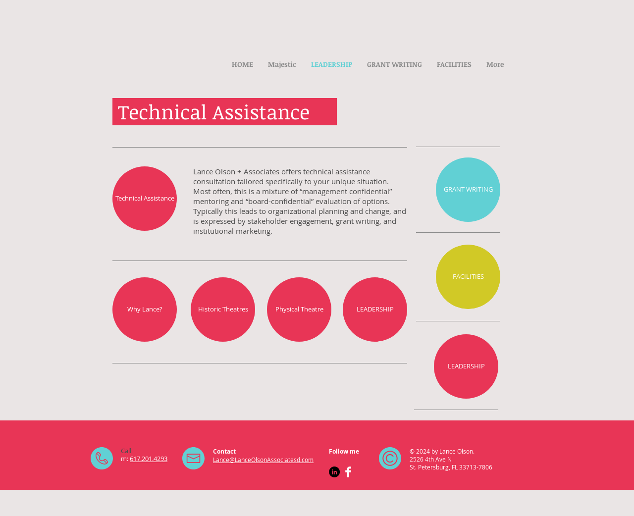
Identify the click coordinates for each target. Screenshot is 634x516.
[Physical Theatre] (299, 309)
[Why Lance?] (144, 309)
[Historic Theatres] (223, 309)
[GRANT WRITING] (468, 189)
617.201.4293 (148, 458)
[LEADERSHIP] (375, 309)
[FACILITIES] (468, 277)
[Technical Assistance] (144, 198)
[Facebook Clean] (348, 471)
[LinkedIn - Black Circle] (334, 471)
